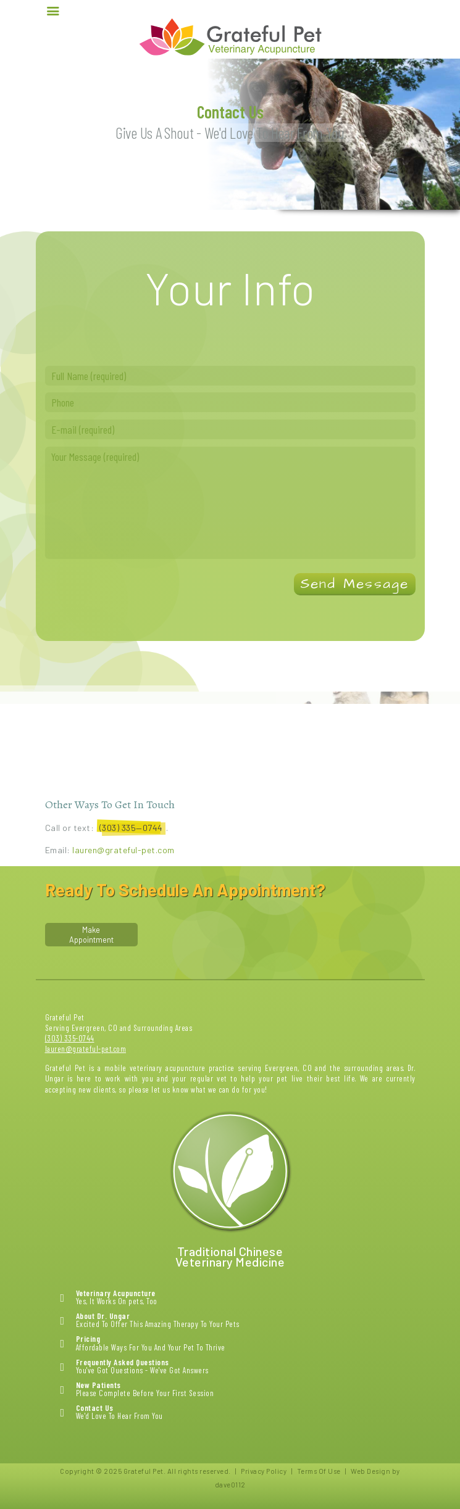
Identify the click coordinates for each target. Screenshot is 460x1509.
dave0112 (230, 1485)
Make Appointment (91, 935)
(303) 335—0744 (131, 827)
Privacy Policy (263, 1471)
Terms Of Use (319, 1471)
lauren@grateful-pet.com (122, 850)
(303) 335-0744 (69, 1038)
